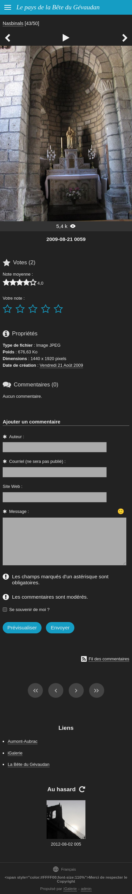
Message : (19, 511)
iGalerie (15, 753)
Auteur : (16, 436)
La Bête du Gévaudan (29, 764)
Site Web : (12, 486)
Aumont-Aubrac (23, 741)
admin (86, 889)
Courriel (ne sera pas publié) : (37, 461)
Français (64, 869)
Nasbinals (13, 23)
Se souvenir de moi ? (29, 609)
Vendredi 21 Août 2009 (61, 365)
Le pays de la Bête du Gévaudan (58, 7)
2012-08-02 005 (66, 844)
